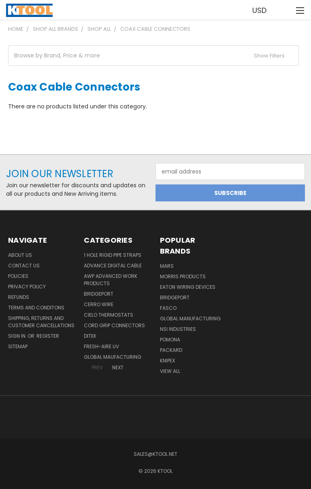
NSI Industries (178, 329)
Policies (18, 276)
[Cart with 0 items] (285, 10)
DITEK (90, 335)
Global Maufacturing (112, 357)
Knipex (167, 360)
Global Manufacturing (190, 318)
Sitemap (18, 346)
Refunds (18, 297)
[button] (153, 55)
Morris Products (183, 276)
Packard (171, 350)
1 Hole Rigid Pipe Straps (112, 255)
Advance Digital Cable (113, 265)
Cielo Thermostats (108, 314)
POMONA (170, 339)
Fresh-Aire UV (101, 346)
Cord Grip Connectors (114, 325)
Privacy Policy (27, 286)
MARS (167, 265)
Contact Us (24, 265)
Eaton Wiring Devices (187, 287)
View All (170, 371)
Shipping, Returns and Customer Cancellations (41, 322)
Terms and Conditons (36, 307)
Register (47, 335)
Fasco (168, 308)
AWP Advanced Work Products (110, 280)
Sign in (17, 335)
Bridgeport (98, 293)
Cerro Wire (98, 304)
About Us (20, 255)
